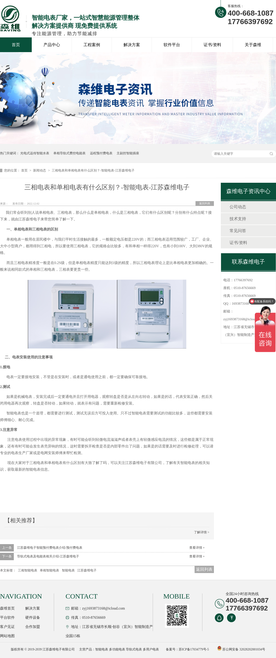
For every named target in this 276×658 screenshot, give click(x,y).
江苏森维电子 (87, 570)
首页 (16, 44)
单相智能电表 (49, 570)
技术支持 (238, 219)
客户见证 (7, 627)
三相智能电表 (27, 570)
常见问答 (238, 230)
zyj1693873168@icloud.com (243, 319)
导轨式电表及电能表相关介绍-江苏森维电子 (48, 556)
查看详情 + (197, 547)
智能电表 (68, 570)
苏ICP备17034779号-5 (194, 649)
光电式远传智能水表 (34, 153)
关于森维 (253, 44)
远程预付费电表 (101, 153)
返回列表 (204, 203)
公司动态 (238, 207)
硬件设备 (32, 617)
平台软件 (7, 617)
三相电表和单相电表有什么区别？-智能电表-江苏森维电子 (93, 170)
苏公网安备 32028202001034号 (241, 649)
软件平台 (172, 44)
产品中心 (51, 44)
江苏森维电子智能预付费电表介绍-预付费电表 (50, 547)
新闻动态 (40, 170)
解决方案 (132, 44)
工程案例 (91, 44)
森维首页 (7, 608)
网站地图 (7, 636)
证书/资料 (212, 44)
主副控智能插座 (128, 153)
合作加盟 (32, 627)
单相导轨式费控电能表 (69, 153)
